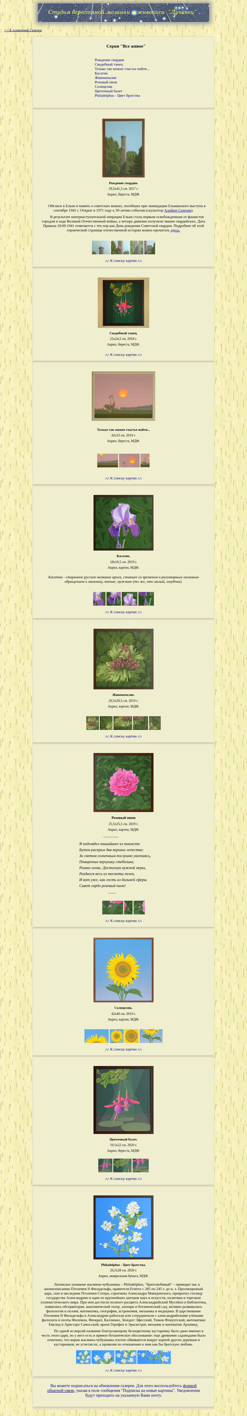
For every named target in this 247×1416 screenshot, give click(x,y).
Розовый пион (106, 82)
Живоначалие (105, 77)
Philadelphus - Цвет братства (117, 95)
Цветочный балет (108, 91)
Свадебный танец (109, 64)
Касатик (101, 73)
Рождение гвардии (109, 60)
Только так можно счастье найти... (122, 69)
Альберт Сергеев (177, 210)
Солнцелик (103, 86)
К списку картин (123, 260)
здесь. (175, 230)
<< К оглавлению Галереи (23, 30)
